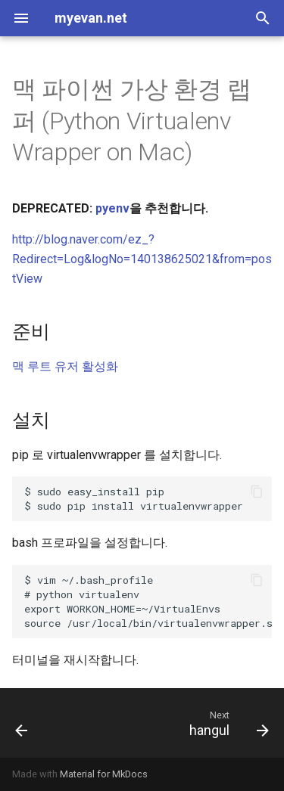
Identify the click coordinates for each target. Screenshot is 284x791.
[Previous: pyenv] (22, 723)
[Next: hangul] (227, 723)
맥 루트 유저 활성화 (65, 366)
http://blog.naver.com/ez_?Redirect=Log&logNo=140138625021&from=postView (142, 258)
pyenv (112, 208)
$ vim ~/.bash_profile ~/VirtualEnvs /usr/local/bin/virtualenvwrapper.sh (148, 601)
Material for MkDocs (104, 774)
